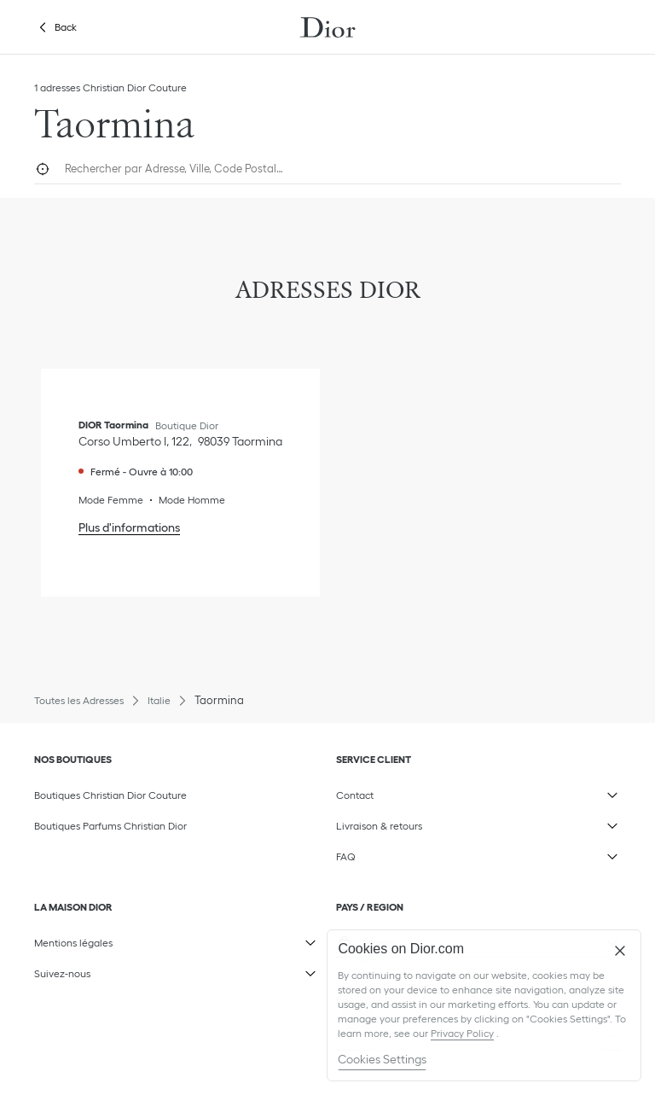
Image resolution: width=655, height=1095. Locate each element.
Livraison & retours (448, 822)
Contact (448, 791)
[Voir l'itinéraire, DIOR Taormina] (180, 441)
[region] (484, 1005)
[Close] (620, 951)
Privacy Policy (462, 1033)
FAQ (448, 852)
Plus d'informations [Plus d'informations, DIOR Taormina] (129, 527)
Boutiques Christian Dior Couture (110, 795)
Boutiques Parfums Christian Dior (110, 825)
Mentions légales (146, 938)
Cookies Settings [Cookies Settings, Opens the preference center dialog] (382, 1059)
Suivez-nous (146, 969)
